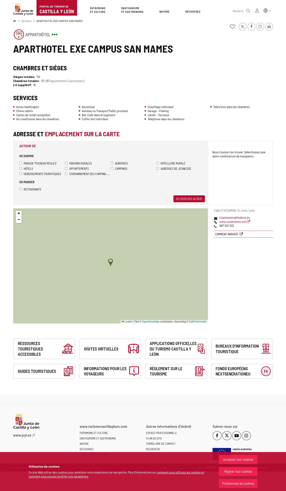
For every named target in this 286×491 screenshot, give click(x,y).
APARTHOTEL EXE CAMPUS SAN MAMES (59, 21)
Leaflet (127, 321)
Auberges (119, 163)
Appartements (77, 168)
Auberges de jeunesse (173, 168)
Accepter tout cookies (238, 459)
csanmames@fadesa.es (234, 217)
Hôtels (26, 168)
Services (26, 21)
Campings (119, 168)
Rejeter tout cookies (238, 471)
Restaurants (30, 189)
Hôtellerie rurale (170, 163)
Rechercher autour (189, 199)
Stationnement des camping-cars (88, 174)
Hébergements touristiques (40, 174)
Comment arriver (227, 234)
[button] (267, 10)
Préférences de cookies (238, 483)
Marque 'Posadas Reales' (38, 163)
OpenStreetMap (150, 321)
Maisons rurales (78, 163)
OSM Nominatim (198, 321)
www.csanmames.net (234, 221)
